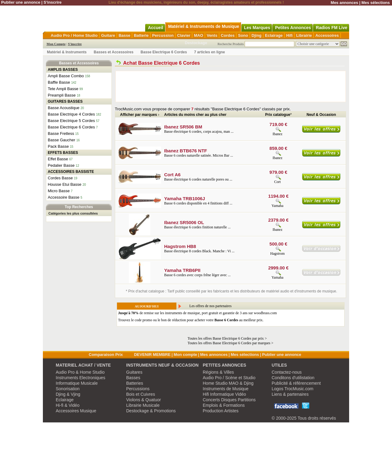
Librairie (304, 35)
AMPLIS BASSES (63, 69)
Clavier (183, 35)
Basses (133, 377)
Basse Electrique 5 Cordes (71, 120)
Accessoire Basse (63, 197)
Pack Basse (58, 146)
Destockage (196, 42)
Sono (243, 35)
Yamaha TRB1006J (184, 198)
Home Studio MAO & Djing (228, 383)
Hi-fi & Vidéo (68, 405)
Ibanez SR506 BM (183, 126)
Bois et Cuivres (140, 394)
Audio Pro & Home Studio (80, 372)
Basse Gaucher (61, 140)
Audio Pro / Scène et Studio (229, 377)
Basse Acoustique (63, 107)
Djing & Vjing (68, 394)
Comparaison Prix (106, 354)
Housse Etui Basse (64, 184)
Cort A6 (172, 174)
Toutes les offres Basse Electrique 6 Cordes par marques (229, 343)
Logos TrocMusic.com (292, 388)
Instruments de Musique (225, 388)
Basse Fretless (61, 133)
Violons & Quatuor (143, 399)
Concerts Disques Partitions (229, 399)
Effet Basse (58, 159)
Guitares (134, 372)
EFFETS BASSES (63, 153)
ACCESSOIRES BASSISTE (71, 172)
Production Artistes (221, 410)
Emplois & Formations (224, 405)
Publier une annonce (20, 2)
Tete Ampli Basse (63, 88)
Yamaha (278, 206)
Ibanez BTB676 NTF (185, 150)
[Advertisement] (230, 86)
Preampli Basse (62, 95)
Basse (124, 35)
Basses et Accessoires (114, 52)
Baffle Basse (59, 82)
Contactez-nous (287, 372)
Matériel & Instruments (66, 52)
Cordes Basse (60, 178)
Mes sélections (375, 2)
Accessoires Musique (76, 410)
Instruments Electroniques (80, 377)
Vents (212, 35)
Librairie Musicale (143, 405)
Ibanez (277, 134)
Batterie (141, 35)
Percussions (137, 388)
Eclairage (274, 35)
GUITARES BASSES (65, 101)
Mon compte (185, 354)
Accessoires (327, 35)
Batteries (134, 383)
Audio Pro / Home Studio (74, 35)
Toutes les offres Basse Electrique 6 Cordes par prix (226, 338)
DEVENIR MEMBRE (152, 354)
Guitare (108, 35)
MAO (198, 35)
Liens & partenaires (290, 394)
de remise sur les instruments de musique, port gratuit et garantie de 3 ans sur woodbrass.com (197, 313)
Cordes (228, 35)
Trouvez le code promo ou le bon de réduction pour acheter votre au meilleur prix (190, 320)
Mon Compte (56, 44)
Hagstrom (277, 253)
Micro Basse (59, 191)
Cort (277, 182)
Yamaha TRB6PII (182, 270)
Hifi (289, 35)
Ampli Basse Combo (66, 76)
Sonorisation (68, 388)
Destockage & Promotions (151, 410)
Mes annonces (344, 2)
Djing (256, 35)
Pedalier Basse (61, 165)
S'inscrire (52, 2)
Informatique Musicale (77, 383)
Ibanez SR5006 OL (184, 222)
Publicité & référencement (296, 383)
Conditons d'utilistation (293, 377)
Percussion (163, 35)
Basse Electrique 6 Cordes (164, 52)
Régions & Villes (218, 372)
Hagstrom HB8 (180, 246)
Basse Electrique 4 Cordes (71, 114)
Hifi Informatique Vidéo (224, 394)
